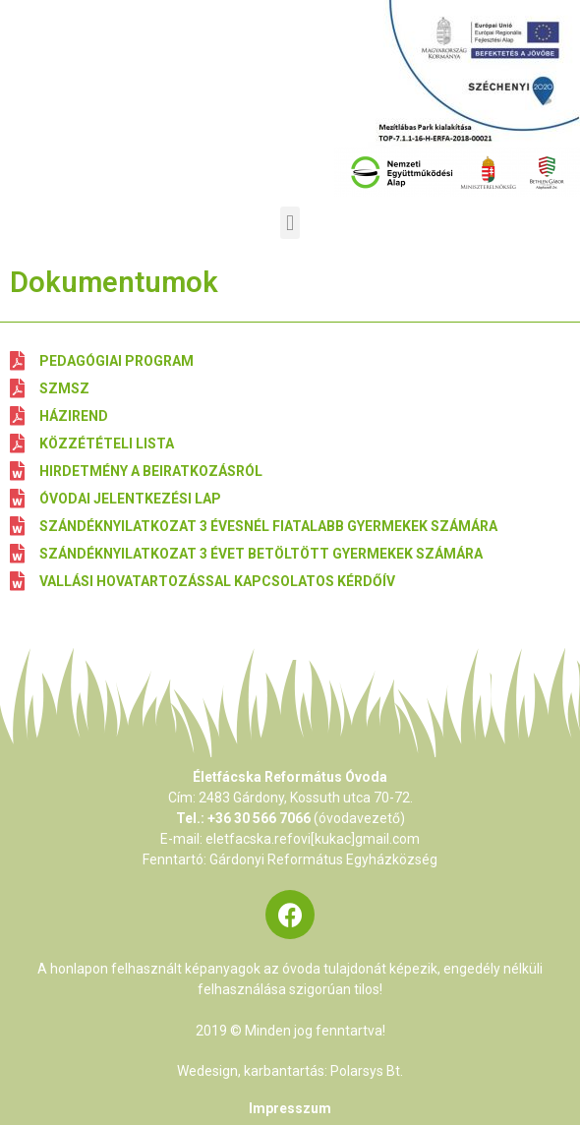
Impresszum (290, 1108)
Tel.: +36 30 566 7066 (243, 818)
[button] (289, 223)
